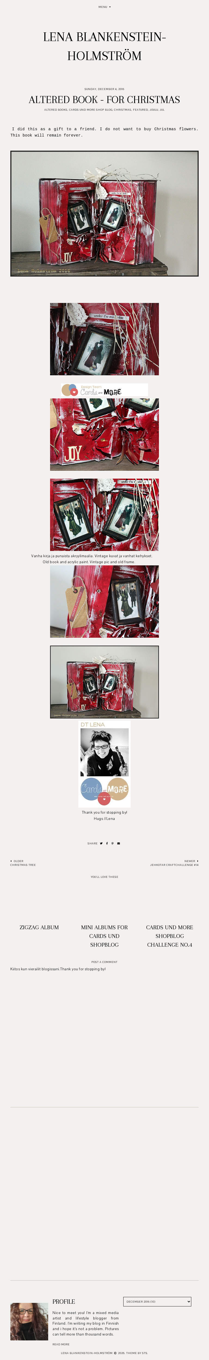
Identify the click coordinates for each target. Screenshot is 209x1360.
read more (61, 1344)
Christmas (122, 109)
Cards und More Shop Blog (90, 109)
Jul (162, 109)
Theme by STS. (137, 1353)
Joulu (154, 109)
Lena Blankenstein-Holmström (87, 1353)
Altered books (55, 109)
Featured (140, 109)
